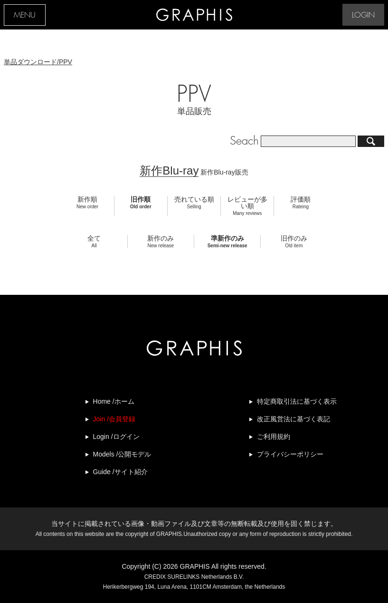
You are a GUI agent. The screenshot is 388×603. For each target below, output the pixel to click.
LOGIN (363, 15)
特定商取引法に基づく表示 (297, 401)
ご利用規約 (273, 436)
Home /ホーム (113, 401)
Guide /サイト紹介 (120, 472)
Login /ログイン (116, 436)
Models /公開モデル (122, 454)
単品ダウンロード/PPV (38, 62)
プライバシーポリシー (290, 454)
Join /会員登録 (114, 419)
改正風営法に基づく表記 (293, 419)
